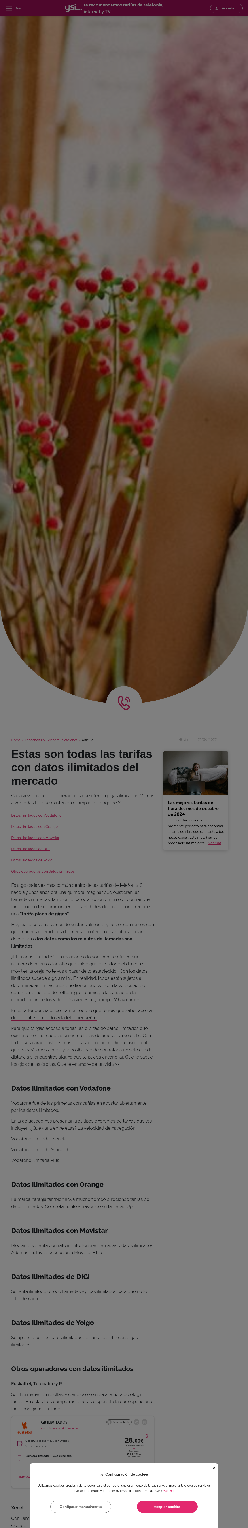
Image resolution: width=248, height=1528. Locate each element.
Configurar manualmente (81, 1507)
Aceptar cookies (167, 1507)
